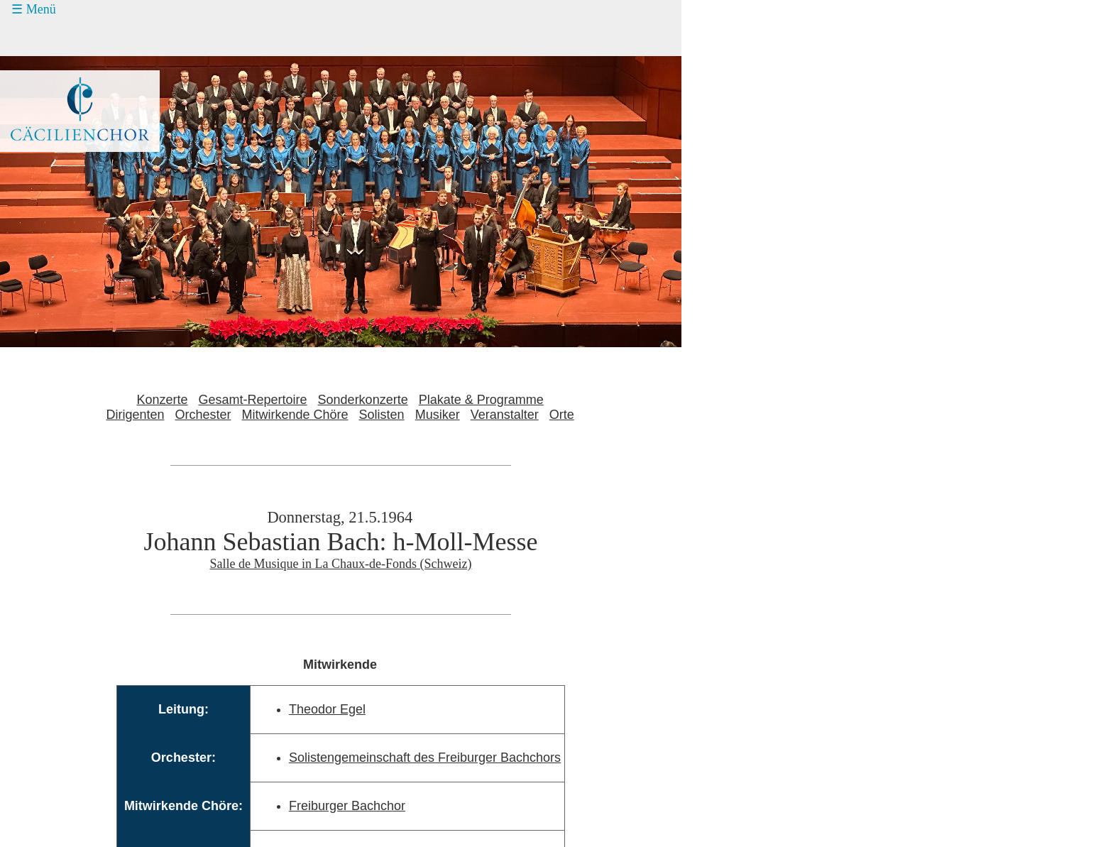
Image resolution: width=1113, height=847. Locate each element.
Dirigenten (135, 415)
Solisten (382, 415)
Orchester (203, 415)
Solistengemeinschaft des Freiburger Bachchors (425, 757)
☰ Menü (33, 9)
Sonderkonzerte (363, 400)
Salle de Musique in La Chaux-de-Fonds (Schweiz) (341, 564)
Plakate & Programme (481, 400)
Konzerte (161, 400)
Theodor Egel (327, 709)
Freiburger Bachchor (347, 806)
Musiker (437, 415)
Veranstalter (505, 415)
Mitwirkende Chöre (295, 415)
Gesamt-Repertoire (253, 400)
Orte (561, 415)
